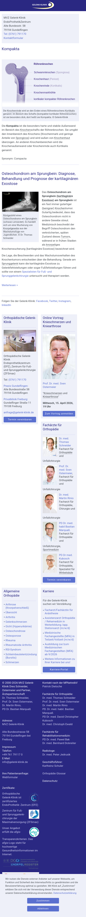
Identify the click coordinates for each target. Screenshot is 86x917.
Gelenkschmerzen (16, 621)
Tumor (65, 236)
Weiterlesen (40, 285)
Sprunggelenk (10, 263)
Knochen (25, 129)
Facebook (42, 301)
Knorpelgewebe (11, 228)
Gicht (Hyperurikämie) (19, 626)
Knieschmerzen (53, 393)
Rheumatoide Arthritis (19, 644)
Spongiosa (22, 137)
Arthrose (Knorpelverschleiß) (17, 606)
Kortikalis (70, 110)
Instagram (64, 301)
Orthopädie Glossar (54, 773)
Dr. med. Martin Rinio (55, 705)
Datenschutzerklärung (64, 893)
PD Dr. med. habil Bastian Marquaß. (67, 526)
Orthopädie (65, 452)
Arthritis (10, 617)
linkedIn (6, 305)
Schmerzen (12, 662)
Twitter (53, 301)
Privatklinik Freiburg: (16, 399)
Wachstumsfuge (11, 231)
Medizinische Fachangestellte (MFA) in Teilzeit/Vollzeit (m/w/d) (60, 636)
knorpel (50, 244)
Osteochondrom (11, 218)
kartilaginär (65, 196)
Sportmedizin (51, 549)
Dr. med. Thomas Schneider (65, 442)
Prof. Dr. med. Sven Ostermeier (65, 470)
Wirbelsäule (66, 572)
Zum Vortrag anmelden (59, 413)
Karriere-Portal (59, 669)
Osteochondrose (15, 631)
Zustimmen (42, 900)
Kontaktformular (13, 38)
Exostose (47, 200)
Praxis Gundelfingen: (16, 385)
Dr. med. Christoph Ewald (57, 724)
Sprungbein (31, 218)
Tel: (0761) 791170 (15, 33)
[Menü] (4, 6)
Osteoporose (13, 635)
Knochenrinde (14, 110)
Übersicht (11, 612)
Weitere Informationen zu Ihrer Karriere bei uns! (60, 660)
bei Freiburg (16, 735)
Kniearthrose (50, 396)
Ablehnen (43, 908)
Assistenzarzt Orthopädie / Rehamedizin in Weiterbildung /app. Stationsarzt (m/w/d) (60, 623)
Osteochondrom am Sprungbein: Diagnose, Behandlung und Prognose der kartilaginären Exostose (40, 178)
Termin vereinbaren (20, 419)
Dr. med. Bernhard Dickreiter (59, 743)
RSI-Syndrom (13, 649)
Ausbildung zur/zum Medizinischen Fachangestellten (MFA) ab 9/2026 (59, 649)
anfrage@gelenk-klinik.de (19, 412)
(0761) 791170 (17, 379)
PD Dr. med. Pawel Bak (56, 739)
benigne (47, 208)
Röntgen (7, 215)
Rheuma (10, 640)
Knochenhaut (62, 137)
